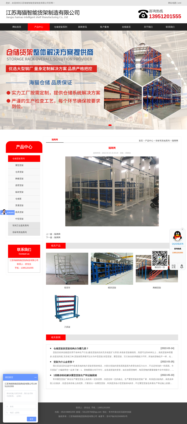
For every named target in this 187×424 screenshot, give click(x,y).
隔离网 (175, 141)
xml (179, 3)
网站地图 (172, 3)
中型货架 (19, 219)
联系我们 (170, 27)
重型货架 (19, 165)
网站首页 (16, 27)
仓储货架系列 (60, 27)
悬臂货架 (19, 185)
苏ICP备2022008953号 (117, 416)
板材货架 (19, 192)
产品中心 (38, 27)
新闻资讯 (82, 27)
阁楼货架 (19, 178)
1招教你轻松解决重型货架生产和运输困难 (75, 375)
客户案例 (104, 27)
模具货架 (19, 212)
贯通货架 (19, 205)
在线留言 (126, 27)
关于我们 (148, 27)
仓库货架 (19, 172)
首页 (141, 141)
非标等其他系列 (162, 141)
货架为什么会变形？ (64, 362)
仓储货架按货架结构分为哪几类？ (71, 348)
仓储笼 (18, 199)
